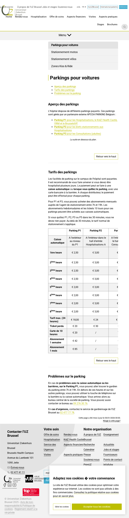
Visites (47, 454)
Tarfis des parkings (64, 90)
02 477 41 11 (18, 472)
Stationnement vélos (63, 59)
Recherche (89, 444)
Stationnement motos (64, 52)
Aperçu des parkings (65, 86)
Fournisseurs (110, 454)
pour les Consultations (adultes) (84, 133)
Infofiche (108, 464)
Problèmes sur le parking (67, 93)
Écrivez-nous (17, 467)
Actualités (108, 444)
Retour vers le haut (106, 156)
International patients (109, 7)
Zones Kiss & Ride (62, 66)
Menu (62, 35)
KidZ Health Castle (74, 439)
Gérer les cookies (62, 507)
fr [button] (84, 7)
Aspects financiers (73, 444)
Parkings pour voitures (64, 45)
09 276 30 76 (80, 403)
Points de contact (112, 459)
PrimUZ (88, 464)
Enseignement (111, 434)
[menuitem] (29, 7)
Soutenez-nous (92, 459)
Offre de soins (51, 434)
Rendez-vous (70, 434)
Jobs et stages (111, 449)
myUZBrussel (93, 7)
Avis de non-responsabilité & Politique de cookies (20, 505)
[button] (78, 7)
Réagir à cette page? (111, 421)
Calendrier (89, 449)
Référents (123, 7)
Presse (87, 454)
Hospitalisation (52, 439)
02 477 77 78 (67, 412)
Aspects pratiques (73, 454)
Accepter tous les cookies (96, 506)
